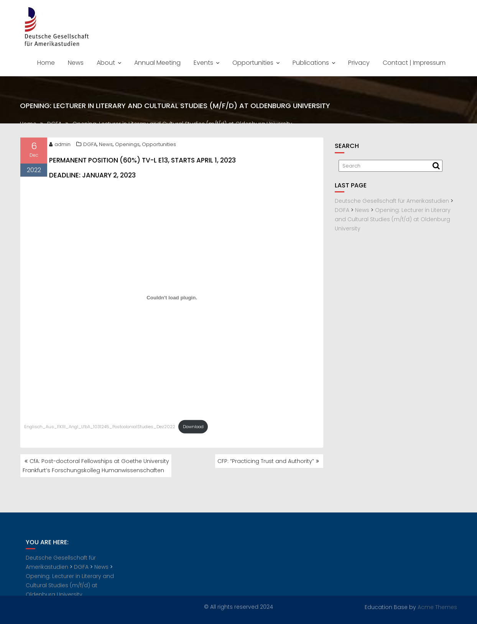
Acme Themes (437, 607)
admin (60, 145)
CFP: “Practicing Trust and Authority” (265, 461)
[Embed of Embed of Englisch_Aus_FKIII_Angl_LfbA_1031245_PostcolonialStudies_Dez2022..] (171, 299)
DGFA (90, 145)
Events (203, 62)
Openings (127, 145)
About (106, 62)
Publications (311, 62)
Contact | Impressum (414, 62)
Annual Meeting (157, 62)
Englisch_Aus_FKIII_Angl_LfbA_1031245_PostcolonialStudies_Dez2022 (99, 428)
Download (193, 428)
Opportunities (252, 62)
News (76, 62)
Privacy (359, 62)
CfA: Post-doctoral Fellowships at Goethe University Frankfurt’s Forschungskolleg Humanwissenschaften (96, 465)
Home (46, 62)
